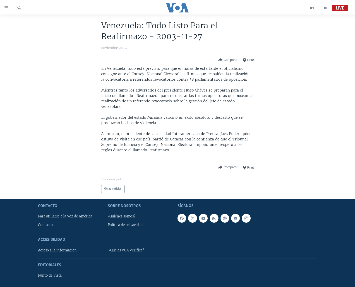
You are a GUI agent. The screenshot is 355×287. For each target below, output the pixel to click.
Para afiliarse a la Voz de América (65, 216)
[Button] (227, 60)
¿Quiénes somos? (121, 216)
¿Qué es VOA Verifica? (126, 250)
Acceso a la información (57, 250)
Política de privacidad (125, 225)
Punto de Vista (50, 275)
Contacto (45, 225)
